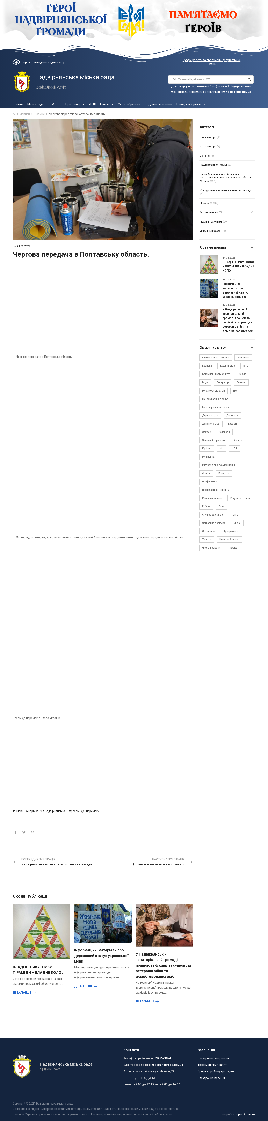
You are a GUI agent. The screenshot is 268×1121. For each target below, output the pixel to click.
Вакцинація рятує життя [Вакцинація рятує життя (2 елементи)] (216, 374)
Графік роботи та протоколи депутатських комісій (211, 62)
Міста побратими (131, 104)
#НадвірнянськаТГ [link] (55, 811)
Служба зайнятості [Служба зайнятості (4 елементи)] (213, 514)
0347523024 (162, 1058)
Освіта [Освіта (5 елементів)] (206, 473)
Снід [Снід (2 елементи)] (235, 514)
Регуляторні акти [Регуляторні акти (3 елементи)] (240, 498)
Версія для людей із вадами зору (43, 62)
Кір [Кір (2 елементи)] (221, 448)
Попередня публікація (58, 862)
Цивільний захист (211, 230)
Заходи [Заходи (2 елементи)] (206, 432)
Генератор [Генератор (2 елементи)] (223, 382)
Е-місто (107, 104)
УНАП (92, 104)
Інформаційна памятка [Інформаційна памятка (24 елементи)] (215, 357)
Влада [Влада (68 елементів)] (242, 374)
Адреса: (129, 1071)
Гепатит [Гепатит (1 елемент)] (241, 382)
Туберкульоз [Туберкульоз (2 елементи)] (231, 531)
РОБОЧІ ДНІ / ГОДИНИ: (140, 1078)
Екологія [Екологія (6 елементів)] (233, 423)
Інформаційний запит (212, 1064)
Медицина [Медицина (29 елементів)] (208, 456)
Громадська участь (191, 104)
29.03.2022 (23, 246)
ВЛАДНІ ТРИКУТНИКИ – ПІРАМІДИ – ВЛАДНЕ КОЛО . (238, 266)
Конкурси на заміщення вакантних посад (225, 190)
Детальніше (22, 992)
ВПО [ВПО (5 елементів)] (245, 365)
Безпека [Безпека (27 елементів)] (207, 365)
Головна (18, 104)
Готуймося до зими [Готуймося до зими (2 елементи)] (213, 390)
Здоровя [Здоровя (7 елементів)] (224, 432)
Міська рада (37, 104)
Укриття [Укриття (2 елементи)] (206, 539)
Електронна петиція (211, 1078)
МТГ (56, 104)
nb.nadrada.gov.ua (238, 92)
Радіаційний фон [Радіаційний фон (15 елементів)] (212, 498)
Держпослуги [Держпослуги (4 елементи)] (210, 415)
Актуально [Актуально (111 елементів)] (243, 357)
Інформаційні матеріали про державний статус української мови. (101, 955)
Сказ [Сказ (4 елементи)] (221, 506)
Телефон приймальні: (139, 1058)
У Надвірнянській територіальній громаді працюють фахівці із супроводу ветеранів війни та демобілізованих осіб (164, 965)
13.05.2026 (229, 304)
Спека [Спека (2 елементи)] (237, 523)
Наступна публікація (163, 862)
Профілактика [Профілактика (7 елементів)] (210, 481)
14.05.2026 (229, 257)
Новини (40, 114)
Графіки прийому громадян (216, 1071)
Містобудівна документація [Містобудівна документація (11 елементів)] (218, 465)
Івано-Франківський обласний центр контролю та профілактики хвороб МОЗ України (225, 177)
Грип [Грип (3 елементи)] (235, 390)
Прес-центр (75, 104)
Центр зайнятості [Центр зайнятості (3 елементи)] (229, 539)
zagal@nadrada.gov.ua (167, 1064)
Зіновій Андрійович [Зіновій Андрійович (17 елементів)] (213, 440)
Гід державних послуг (213, 164)
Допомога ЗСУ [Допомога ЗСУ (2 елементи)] (211, 423)
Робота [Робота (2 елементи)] (206, 506)
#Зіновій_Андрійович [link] (27, 811)
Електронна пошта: (137, 1064)
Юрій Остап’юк (245, 1114)
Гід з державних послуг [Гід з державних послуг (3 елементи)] (216, 407)
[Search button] (249, 79)
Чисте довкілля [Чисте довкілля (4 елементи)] (211, 547)
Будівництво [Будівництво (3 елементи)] (227, 365)
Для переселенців (160, 104)
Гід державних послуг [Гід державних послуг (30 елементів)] (215, 398)
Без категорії (208, 137)
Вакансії (205, 155)
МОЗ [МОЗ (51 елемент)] (234, 448)
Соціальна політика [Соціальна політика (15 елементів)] (213, 523)
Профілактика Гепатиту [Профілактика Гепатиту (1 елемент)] (215, 489)
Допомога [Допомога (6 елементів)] (232, 415)
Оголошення (208, 212)
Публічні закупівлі (211, 221)
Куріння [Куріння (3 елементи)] (206, 448)
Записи (25, 114)
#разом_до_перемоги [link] (84, 811)
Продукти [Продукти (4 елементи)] (223, 473)
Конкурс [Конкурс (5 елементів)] (238, 440)
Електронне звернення (213, 1058)
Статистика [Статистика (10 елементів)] (208, 531)
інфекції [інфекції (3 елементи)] (233, 547)
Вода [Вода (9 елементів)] (205, 382)
